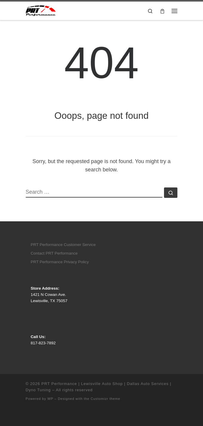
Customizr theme (106, 398)
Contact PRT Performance (54, 253)
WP (50, 398)
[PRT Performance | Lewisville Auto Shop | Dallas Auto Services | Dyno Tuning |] (41, 10)
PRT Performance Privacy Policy (60, 262)
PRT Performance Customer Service (63, 244)
